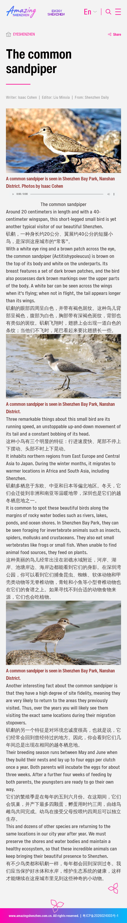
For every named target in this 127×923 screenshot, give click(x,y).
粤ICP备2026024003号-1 (100, 915)
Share (114, 34)
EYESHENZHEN (24, 34)
